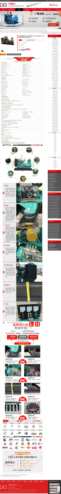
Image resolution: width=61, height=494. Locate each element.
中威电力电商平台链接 (53, 481)
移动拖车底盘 (55, 166)
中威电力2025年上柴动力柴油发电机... (54, 231)
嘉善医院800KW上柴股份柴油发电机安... (54, 228)
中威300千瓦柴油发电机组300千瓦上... (54, 217)
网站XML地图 (55, 0)
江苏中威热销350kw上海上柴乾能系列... (54, 214)
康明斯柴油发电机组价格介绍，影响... (54, 237)
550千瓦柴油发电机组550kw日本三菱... (54, 202)
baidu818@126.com (7, 141)
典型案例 (24, 481)
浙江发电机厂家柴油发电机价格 (53, 181)
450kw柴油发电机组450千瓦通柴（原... (54, 199)
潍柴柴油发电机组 (13, 30)
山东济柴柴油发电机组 (55, 66)
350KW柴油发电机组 (55, 112)
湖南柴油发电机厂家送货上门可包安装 (54, 187)
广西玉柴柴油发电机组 (55, 68)
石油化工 (55, 140)
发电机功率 (54, 88)
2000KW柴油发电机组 (55, 129)
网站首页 (3, 9)
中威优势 (49, 9)
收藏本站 (47, 0)
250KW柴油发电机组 (55, 109)
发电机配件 (54, 157)
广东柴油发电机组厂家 (52, 189)
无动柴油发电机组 (55, 63)
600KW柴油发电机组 (55, 118)
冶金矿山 (55, 137)
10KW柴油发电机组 (55, 91)
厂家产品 (19, 9)
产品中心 (19, 481)
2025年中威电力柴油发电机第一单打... (54, 233)
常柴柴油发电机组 (55, 71)
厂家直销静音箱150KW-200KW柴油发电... (54, 197)
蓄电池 (55, 160)
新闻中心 (13, 481)
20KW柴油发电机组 (55, 94)
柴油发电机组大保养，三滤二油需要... (54, 236)
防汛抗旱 (55, 146)
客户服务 (42, 9)
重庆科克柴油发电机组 (55, 69)
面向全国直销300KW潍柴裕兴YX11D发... (54, 211)
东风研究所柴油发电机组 (55, 51)
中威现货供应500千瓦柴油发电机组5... (54, 208)
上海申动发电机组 (55, 86)
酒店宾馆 (55, 135)
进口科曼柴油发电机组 (55, 60)
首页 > (5, 30)
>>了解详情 (59, 218)
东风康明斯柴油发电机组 (55, 42)
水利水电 (55, 143)
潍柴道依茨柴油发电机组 (55, 74)
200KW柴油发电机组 (55, 108)
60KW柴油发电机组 (55, 100)
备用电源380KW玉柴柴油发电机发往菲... (54, 227)
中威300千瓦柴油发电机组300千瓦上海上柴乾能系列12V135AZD (11, 476)
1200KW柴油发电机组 (55, 126)
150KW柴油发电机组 (55, 106)
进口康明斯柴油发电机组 (55, 54)
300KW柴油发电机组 (55, 111)
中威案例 (34, 9)
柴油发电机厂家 (11, 9)
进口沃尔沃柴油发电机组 (55, 56)
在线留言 (51, 0)
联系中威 (60, 0)
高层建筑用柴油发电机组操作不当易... (54, 234)
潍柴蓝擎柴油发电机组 (55, 77)
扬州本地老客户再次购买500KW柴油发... (54, 230)
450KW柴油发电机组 (55, 115)
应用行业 (54, 132)
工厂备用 (55, 134)
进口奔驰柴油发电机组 (55, 57)
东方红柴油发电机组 (55, 80)
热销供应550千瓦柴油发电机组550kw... (54, 205)
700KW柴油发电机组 (55, 120)
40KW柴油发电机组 (55, 97)
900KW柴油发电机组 (55, 123)
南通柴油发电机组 (55, 65)
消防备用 (55, 149)
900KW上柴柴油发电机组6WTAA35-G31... (54, 196)
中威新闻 (26, 9)
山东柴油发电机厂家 (51, 184)
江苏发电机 (50, 190)
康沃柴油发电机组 (55, 39)
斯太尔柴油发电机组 (55, 83)
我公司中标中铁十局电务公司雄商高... (54, 225)
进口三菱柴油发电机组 (55, 59)
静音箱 (55, 163)
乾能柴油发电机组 (55, 48)
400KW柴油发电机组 (55, 114)
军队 (55, 155)
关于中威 (8, 481)
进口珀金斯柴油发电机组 (55, 62)
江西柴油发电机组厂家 (52, 175)
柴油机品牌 (54, 37)
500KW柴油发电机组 (55, 117)
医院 (55, 152)
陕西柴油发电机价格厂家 (52, 178)
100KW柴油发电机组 (55, 103)
